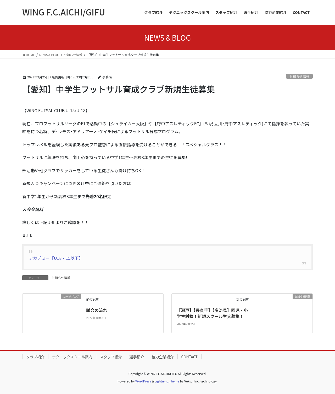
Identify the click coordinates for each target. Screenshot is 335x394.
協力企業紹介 (163, 356)
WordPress (143, 381)
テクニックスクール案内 (72, 356)
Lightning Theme (166, 381)
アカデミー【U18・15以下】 (56, 258)
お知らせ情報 (299, 76)
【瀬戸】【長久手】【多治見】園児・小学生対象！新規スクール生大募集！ (212, 313)
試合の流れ (96, 310)
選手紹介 (137, 356)
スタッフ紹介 (111, 356)
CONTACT (189, 356)
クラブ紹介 (35, 356)
